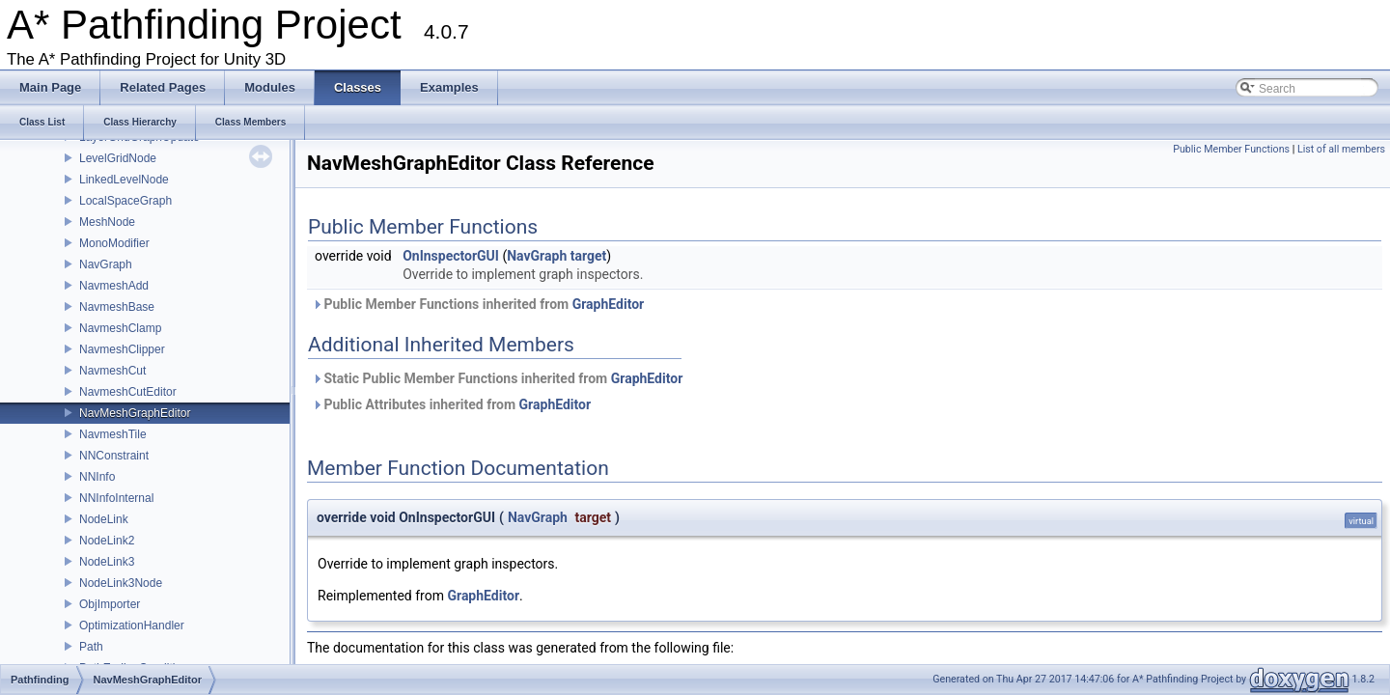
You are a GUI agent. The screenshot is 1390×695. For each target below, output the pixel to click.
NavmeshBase (116, 307)
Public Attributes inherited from (451, 404)
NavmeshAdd (114, 285)
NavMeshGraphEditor (134, 413)
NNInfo (97, 477)
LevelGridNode (117, 158)
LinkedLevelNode (124, 179)
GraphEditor (608, 304)
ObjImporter (109, 604)
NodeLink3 (106, 562)
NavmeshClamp (120, 328)
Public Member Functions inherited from (478, 304)
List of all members (1341, 149)
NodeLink (103, 519)
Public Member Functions (1231, 149)
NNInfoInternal (116, 498)
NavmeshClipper (122, 349)
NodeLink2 (106, 540)
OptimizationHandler (131, 625)
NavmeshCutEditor (128, 392)
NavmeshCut (112, 370)
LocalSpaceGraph (125, 201)
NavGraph (105, 264)
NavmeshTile (113, 434)
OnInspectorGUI (451, 256)
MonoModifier (114, 243)
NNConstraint (114, 455)
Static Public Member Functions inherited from (497, 378)
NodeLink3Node (120, 583)
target (588, 256)
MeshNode (107, 222)
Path (91, 646)
